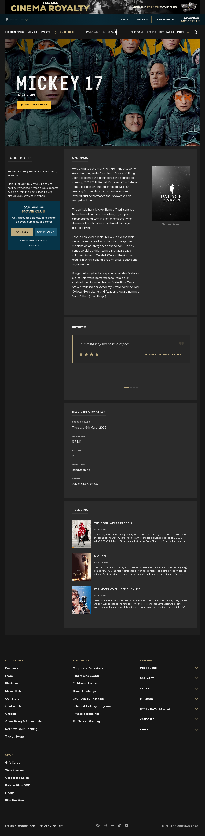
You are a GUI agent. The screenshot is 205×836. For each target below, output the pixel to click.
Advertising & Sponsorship (24, 721)
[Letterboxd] (112, 825)
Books (9, 793)
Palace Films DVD (17, 785)
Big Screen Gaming (86, 721)
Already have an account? (33, 240)
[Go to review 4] (137, 387)
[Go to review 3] (134, 387)
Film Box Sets (15, 800)
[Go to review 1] (126, 387)
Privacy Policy (51, 826)
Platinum (11, 683)
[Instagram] (105, 826)
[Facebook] (98, 826)
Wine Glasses (14, 770)
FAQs (9, 676)
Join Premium (165, 19)
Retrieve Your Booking (21, 729)
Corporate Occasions (88, 668)
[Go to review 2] (131, 387)
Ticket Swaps (15, 736)
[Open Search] (195, 32)
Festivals (11, 668)
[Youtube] (126, 826)
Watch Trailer (33, 104)
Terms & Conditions (20, 826)
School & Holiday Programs (92, 706)
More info (34, 245)
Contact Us (13, 706)
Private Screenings (86, 714)
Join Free (142, 19)
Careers (11, 714)
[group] (21, 20)
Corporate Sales (17, 778)
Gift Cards (12, 762)
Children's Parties (85, 683)
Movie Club (13, 691)
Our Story (12, 699)
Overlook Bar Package (89, 699)
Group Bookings (84, 691)
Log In (124, 19)
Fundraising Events (86, 676)
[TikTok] (119, 825)
